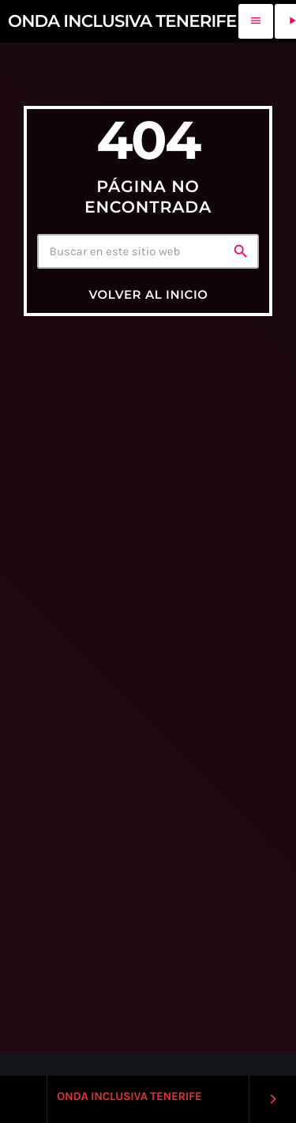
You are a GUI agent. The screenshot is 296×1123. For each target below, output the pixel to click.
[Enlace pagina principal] (122, 21)
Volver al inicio (148, 294)
